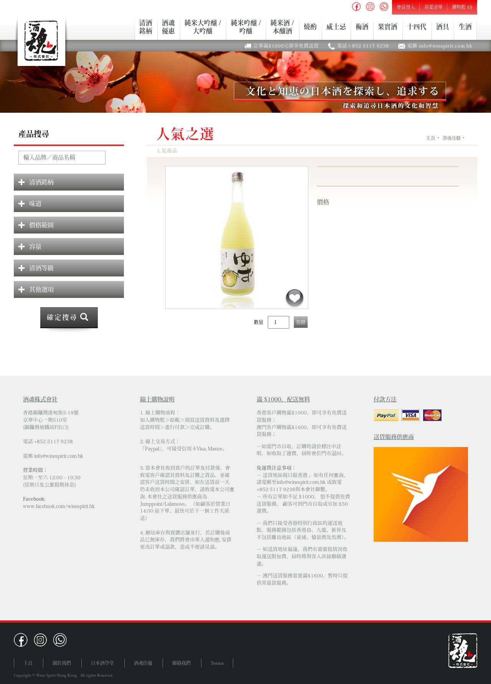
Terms (217, 663)
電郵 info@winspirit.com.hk (440, 45)
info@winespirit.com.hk (58, 456)
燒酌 (310, 27)
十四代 (417, 27)
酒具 (442, 27)
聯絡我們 (181, 663)
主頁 (430, 138)
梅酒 (362, 27)
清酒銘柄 (145, 27)
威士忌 (336, 27)
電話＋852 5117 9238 (363, 45)
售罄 (300, 322)
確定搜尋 (62, 317)
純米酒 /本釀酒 (282, 27)
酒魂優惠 (168, 27)
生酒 (465, 27)
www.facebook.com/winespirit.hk (59, 506)
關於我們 (62, 663)
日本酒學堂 (102, 663)
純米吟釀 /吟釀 (246, 27)
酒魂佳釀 (451, 138)
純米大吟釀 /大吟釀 (203, 27)
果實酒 (387, 27)
